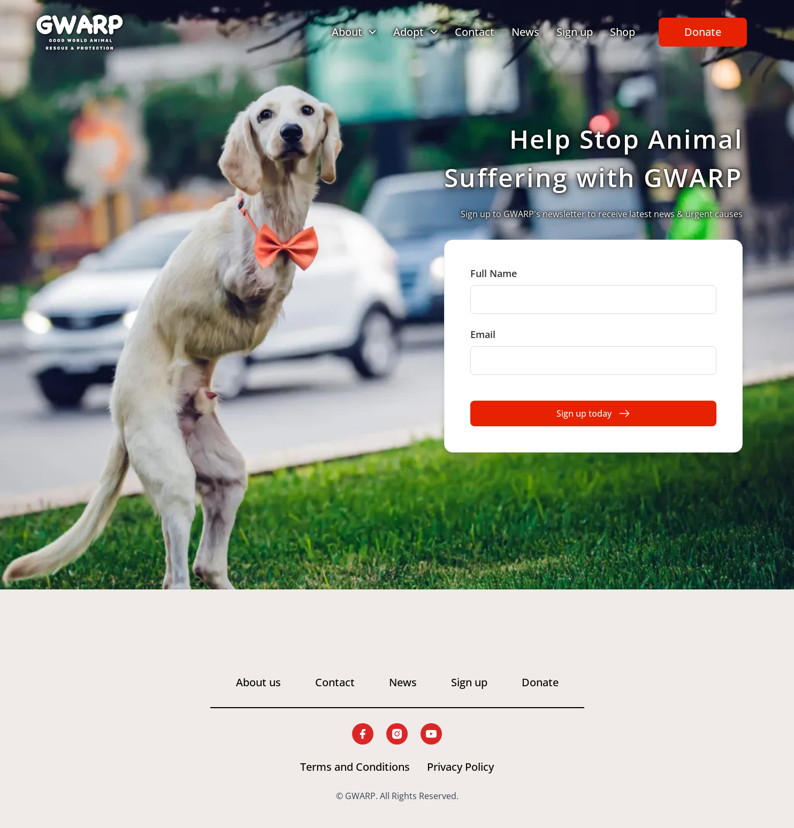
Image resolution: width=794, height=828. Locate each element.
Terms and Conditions (355, 767)
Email (482, 334)
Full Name (493, 273)
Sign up (574, 32)
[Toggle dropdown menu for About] (354, 32)
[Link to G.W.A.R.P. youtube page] (431, 733)
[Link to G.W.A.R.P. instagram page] (397, 733)
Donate (702, 32)
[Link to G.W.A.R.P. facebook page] (362, 733)
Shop (622, 32)
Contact (474, 32)
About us (258, 682)
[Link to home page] (80, 32)
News (525, 32)
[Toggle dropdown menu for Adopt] (415, 32)
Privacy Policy (460, 767)
